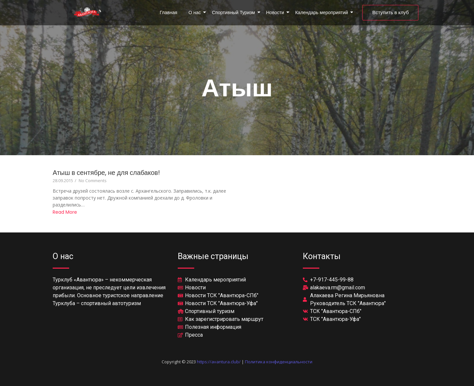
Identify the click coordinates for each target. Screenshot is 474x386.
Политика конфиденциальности (278, 362)
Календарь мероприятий (322, 12)
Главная (168, 12)
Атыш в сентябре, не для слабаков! (106, 173)
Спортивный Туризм (234, 12)
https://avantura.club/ (219, 362)
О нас (196, 12)
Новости (276, 12)
